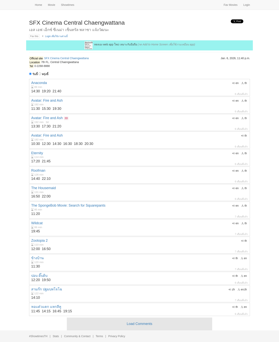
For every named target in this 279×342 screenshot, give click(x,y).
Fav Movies (231, 4)
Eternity (37, 153)
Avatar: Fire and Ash (47, 100)
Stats (56, 336)
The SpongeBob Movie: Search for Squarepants (68, 205)
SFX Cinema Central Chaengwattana (66, 58)
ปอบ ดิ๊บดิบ (39, 276)
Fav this (34, 36)
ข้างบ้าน (37, 258)
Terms (99, 336)
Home (38, 4)
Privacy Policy (116, 336)
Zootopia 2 (39, 240)
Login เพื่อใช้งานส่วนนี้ (56, 36)
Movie (51, 4)
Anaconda (39, 83)
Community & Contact (77, 336)
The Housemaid (43, 188)
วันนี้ (33, 74)
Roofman (38, 170)
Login (246, 4)
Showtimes (67, 4)
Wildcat (37, 223)
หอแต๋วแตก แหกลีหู (46, 307)
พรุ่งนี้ (43, 74)
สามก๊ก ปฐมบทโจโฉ (46, 289)
